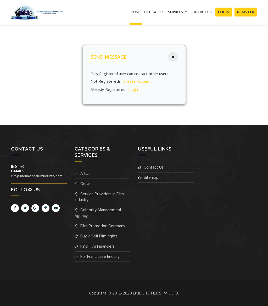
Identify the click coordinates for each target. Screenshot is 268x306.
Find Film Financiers (95, 246)
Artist (82, 173)
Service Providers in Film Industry (99, 197)
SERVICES (177, 11)
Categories (154, 11)
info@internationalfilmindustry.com (36, 176)
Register (245, 11)
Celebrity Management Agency (98, 213)
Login (224, 11)
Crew (82, 184)
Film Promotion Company (100, 226)
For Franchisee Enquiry (97, 256)
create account (137, 81)
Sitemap (148, 177)
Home (136, 11)
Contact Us (201, 11)
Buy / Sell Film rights (96, 236)
